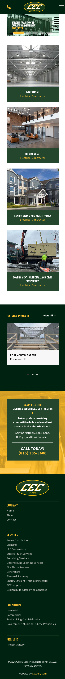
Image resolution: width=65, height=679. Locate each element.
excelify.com (39, 673)
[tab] (28, 374)
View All (48, 315)
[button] (61, 7)
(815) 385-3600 (32, 453)
